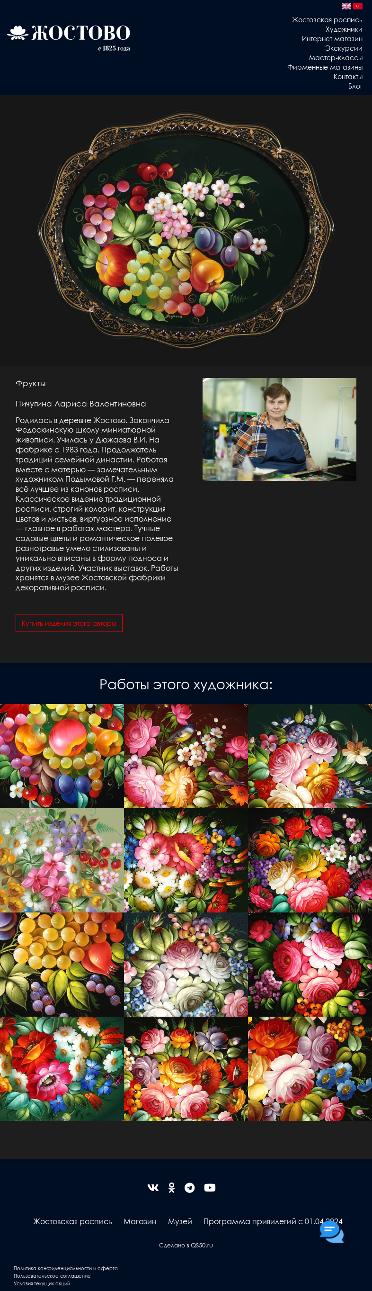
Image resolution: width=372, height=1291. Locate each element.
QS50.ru (202, 1245)
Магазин (140, 1221)
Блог (355, 85)
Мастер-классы (336, 57)
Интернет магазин (332, 38)
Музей (180, 1221)
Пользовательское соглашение (52, 1276)
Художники (344, 29)
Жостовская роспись (327, 19)
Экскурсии (344, 48)
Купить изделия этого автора (69, 623)
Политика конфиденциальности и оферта (66, 1268)
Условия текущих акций (42, 1283)
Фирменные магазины (325, 67)
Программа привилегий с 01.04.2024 (273, 1221)
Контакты (348, 76)
